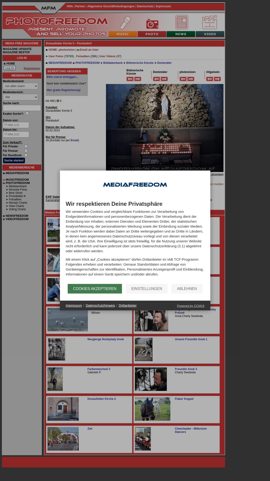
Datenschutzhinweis (100, 305)
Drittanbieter (128, 305)
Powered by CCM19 (190, 306)
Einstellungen (146, 289)
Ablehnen (187, 289)
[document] (135, 242)
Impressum (74, 305)
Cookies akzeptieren (95, 289)
